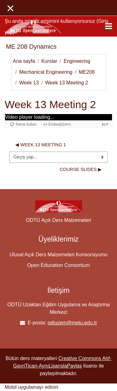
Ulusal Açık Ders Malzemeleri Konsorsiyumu (59, 254)
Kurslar (49, 61)
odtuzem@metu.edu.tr (72, 322)
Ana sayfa (24, 61)
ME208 (87, 72)
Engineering (77, 61)
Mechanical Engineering (45, 72)
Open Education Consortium (58, 265)
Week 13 (29, 82)
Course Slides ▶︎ (81, 169)
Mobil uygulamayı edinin (31, 387)
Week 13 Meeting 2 (66, 82)
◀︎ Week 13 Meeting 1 (40, 144)
